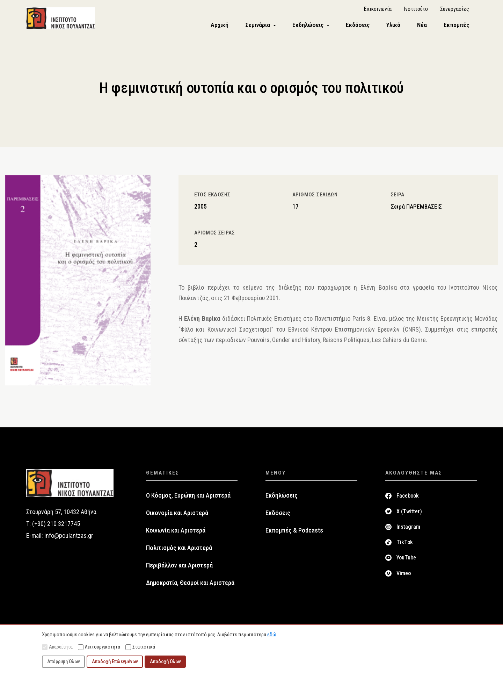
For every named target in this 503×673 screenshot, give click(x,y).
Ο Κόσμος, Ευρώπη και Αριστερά (188, 498)
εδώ (271, 634)
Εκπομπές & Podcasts (294, 533)
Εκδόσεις (277, 516)
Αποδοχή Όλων (165, 661)
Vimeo (403, 575)
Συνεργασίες (454, 10)
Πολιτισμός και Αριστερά (179, 551)
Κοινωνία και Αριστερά (175, 533)
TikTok (404, 545)
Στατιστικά (140, 647)
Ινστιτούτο (416, 10)
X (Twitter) (409, 514)
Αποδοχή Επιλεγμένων (115, 661)
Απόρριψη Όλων (63, 661)
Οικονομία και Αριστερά (177, 516)
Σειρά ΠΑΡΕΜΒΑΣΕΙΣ (416, 209)
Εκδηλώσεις (281, 498)
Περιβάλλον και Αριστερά (179, 568)
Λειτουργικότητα (99, 647)
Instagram (408, 529)
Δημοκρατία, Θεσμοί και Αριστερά (190, 585)
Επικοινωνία (378, 10)
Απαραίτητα (57, 647)
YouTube (406, 560)
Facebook (407, 498)
